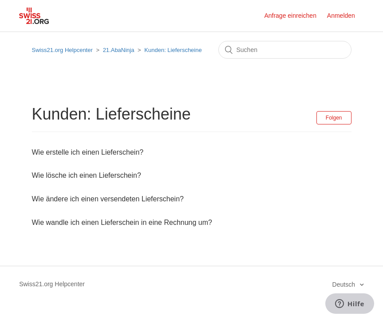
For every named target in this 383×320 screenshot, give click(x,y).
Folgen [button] (334, 118)
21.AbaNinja (118, 50)
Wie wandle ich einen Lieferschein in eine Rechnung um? (122, 222)
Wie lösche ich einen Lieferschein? (86, 175)
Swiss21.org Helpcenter (62, 50)
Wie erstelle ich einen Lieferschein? (88, 152)
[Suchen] (284, 50)
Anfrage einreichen (290, 15)
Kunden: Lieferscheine (172, 50)
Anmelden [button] (341, 15)
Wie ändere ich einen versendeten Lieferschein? (108, 199)
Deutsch (344, 284)
